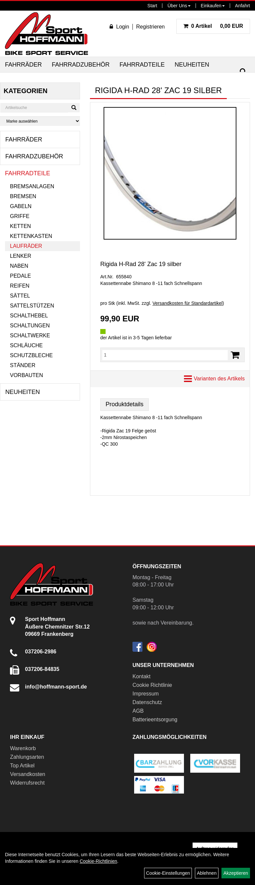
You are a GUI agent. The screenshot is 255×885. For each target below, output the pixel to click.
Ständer (22, 365)
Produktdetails (124, 404)
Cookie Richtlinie (152, 685)
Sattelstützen (32, 305)
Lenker (20, 256)
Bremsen (23, 196)
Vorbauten (26, 375)
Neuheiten (192, 64)
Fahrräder (23, 64)
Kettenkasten (31, 236)
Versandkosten (27, 774)
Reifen (20, 286)
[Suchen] (243, 72)
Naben (19, 266)
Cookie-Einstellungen (168, 873)
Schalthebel (29, 315)
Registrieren (150, 26)
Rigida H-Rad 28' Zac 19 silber (141, 264)
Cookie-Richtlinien (98, 861)
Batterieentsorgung (154, 719)
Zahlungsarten (27, 757)
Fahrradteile (142, 64)
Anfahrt (242, 5)
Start (152, 5)
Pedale (20, 276)
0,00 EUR (213, 26)
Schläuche (26, 345)
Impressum (145, 693)
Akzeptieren (235, 873)
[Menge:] (165, 355)
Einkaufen (213, 5)
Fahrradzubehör (81, 64)
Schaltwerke (30, 335)
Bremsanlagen (32, 186)
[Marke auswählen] (40, 121)
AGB (138, 711)
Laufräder (26, 246)
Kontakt (141, 676)
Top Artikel (22, 765)
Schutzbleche (31, 355)
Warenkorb (23, 748)
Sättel (20, 296)
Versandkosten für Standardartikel (187, 303)
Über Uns (178, 5)
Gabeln (21, 206)
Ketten (20, 226)
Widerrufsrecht (27, 783)
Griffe (20, 216)
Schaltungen (30, 325)
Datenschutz (147, 702)
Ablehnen (206, 873)
